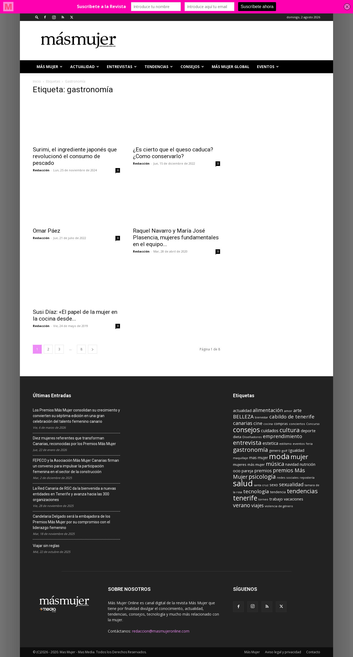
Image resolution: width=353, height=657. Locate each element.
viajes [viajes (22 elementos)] (257, 505)
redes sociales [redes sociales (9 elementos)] (288, 477)
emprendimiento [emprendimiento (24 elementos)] (282, 436)
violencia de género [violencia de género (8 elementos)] (279, 506)
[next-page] (92, 349)
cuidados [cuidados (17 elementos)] (269, 431)
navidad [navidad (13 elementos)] (292, 464)
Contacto (313, 652)
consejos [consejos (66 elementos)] (246, 429)
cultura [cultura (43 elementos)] (290, 430)
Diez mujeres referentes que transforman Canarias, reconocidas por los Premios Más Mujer (74, 441)
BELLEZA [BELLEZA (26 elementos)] (243, 416)
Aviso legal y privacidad (283, 652)
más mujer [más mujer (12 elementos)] (256, 464)
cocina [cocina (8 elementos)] (268, 424)
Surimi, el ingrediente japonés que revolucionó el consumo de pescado (75, 156)
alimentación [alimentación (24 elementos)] (268, 410)
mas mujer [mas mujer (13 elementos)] (258, 457)
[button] (37, 17)
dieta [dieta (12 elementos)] (237, 436)
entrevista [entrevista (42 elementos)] (247, 442)
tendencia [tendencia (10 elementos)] (278, 492)
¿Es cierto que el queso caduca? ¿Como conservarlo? (173, 152)
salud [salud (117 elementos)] (243, 483)
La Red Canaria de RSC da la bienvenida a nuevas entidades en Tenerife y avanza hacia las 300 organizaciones (74, 494)
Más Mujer (49, 66)
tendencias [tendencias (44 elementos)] (302, 491)
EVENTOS (268, 66)
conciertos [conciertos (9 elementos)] (297, 424)
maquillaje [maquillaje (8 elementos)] (240, 458)
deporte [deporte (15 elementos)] (308, 430)
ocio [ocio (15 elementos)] (237, 470)
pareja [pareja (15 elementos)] (247, 470)
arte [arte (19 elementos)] (297, 410)
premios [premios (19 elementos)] (263, 470)
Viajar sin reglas (46, 546)
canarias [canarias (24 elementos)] (242, 423)
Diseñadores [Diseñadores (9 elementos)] (252, 437)
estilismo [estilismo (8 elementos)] (285, 444)
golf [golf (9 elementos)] (284, 451)
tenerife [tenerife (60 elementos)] (245, 497)
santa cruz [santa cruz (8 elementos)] (261, 485)
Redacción (41, 170)
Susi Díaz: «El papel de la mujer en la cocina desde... (75, 315)
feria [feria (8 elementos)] (309, 444)
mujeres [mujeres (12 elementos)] (239, 464)
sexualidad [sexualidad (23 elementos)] (291, 484)
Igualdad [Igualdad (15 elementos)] (296, 450)
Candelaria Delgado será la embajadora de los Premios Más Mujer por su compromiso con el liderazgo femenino (71, 522)
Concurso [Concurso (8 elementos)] (313, 424)
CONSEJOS (192, 66)
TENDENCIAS (158, 66)
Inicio (37, 81)
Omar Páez (46, 231)
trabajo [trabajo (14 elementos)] (276, 499)
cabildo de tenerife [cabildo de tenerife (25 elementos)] (292, 416)
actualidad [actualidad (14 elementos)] (242, 410)
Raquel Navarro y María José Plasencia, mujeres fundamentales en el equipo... (176, 237)
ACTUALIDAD (84, 66)
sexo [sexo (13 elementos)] (274, 484)
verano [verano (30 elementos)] (241, 505)
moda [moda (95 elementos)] (279, 456)
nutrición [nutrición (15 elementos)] (307, 464)
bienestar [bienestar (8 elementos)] (261, 417)
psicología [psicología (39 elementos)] (262, 476)
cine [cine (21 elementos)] (257, 423)
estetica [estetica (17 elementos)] (270, 443)
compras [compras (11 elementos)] (281, 423)
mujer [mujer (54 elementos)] (299, 456)
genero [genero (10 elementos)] (275, 450)
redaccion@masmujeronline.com (160, 631)
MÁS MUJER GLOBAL (230, 66)
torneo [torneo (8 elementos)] (263, 499)
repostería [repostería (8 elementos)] (307, 478)
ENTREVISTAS (122, 66)
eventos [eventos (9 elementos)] (299, 444)
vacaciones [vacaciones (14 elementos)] (293, 499)
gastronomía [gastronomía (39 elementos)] (250, 449)
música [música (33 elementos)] (275, 463)
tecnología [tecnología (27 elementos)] (256, 491)
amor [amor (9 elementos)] (288, 411)
